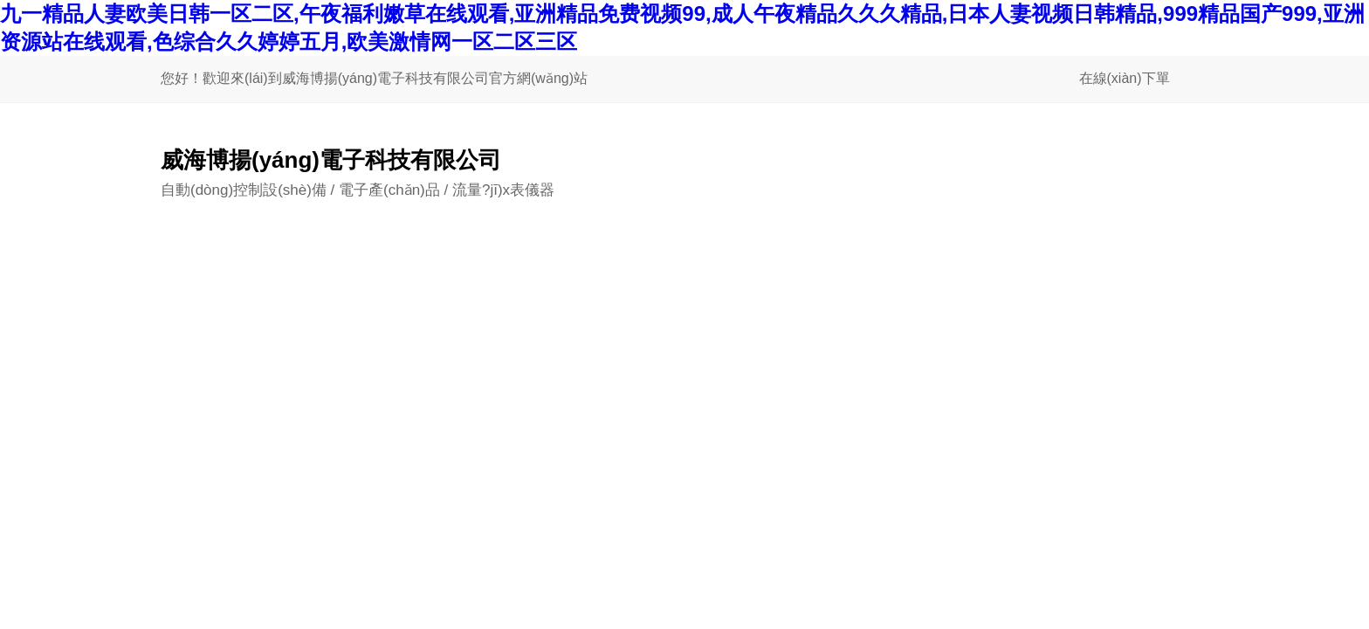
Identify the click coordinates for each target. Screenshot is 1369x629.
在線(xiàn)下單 (1124, 78)
